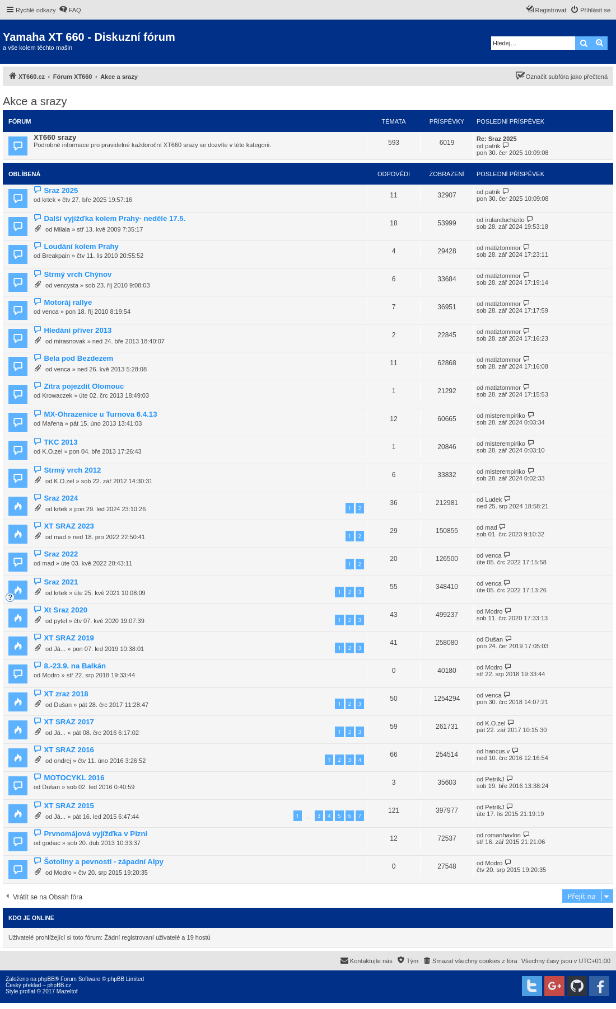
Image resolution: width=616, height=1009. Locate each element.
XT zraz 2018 (66, 694)
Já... (60, 648)
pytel (60, 620)
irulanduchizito (504, 219)
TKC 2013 (60, 442)
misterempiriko (505, 415)
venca (50, 311)
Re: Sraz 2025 (497, 138)
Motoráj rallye (68, 302)
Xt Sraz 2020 (65, 610)
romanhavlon (503, 835)
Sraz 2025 (61, 190)
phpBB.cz (59, 985)
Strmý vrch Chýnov (77, 274)
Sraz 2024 (61, 498)
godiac (51, 843)
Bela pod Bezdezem (78, 358)
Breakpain (56, 255)
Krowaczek (57, 395)
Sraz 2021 (61, 582)
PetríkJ (494, 779)
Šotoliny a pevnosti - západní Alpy (103, 861)
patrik (492, 146)
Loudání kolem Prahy (81, 246)
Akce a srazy (35, 101)
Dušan (494, 639)
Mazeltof (67, 991)
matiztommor (503, 247)
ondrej (62, 760)
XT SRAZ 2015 (69, 805)
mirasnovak (69, 341)
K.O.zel (52, 451)
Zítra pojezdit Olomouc (84, 386)
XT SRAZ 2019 (69, 638)
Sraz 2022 (61, 554)
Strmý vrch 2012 (72, 470)
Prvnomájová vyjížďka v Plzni (95, 833)
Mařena (52, 423)
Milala (62, 229)
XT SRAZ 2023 (69, 526)
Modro (493, 611)
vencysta (66, 285)
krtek (48, 199)
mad (60, 537)
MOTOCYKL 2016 (74, 778)
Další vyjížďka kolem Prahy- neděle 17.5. (114, 218)
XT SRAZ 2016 (69, 750)
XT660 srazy (55, 137)
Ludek (493, 499)
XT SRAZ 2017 (69, 722)
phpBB (46, 979)
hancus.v (497, 751)
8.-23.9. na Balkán (75, 666)
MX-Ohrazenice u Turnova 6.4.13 (100, 414)
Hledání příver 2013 (77, 330)
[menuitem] (70, 10)
